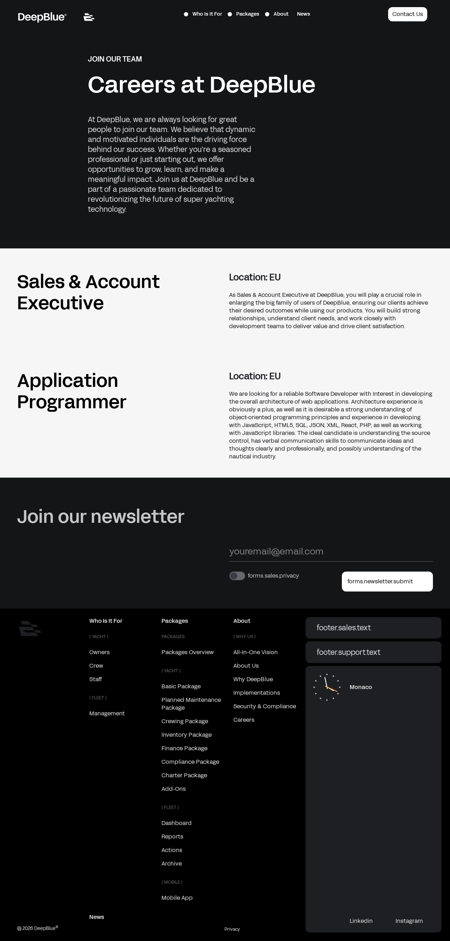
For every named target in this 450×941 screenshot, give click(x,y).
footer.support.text (373, 652)
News (303, 14)
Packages (243, 14)
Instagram (415, 921)
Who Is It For (203, 14)
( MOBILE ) (172, 882)
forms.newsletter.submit (387, 581)
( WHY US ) (244, 637)
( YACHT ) (98, 637)
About (276, 14)
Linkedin (367, 921)
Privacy (232, 929)
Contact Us (407, 14)
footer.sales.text (373, 628)
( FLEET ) (98, 698)
